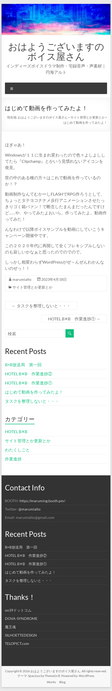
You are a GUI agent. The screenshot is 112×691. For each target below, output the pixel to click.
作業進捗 (13, 458)
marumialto (21, 279)
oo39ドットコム (18, 610)
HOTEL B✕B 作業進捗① (74, 318)
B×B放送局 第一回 (23, 364)
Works (51, 682)
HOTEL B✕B (16, 431)
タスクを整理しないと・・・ (41, 305)
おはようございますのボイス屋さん (56, 51)
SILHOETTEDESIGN (21, 635)
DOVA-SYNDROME (21, 618)
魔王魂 (10, 627)
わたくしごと (17, 449)
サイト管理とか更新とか (32, 287)
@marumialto (29, 509)
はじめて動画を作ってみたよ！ (34, 391)
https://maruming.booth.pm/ (42, 501)
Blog (62, 682)
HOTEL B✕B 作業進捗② (28, 373)
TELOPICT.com (17, 643)
